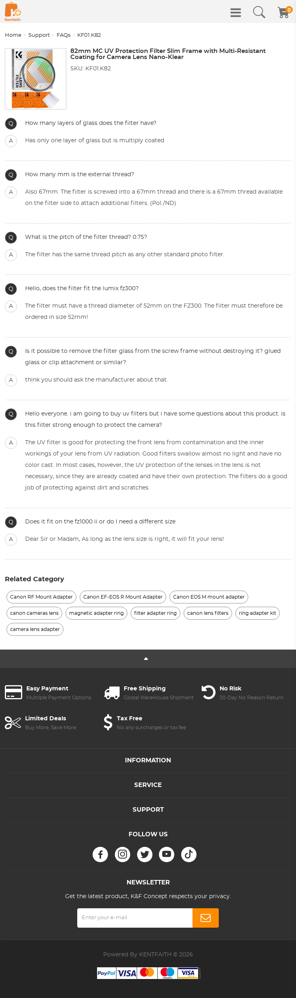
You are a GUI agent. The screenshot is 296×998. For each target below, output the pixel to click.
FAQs (63, 35)
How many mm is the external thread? (79, 174)
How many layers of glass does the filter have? (90, 123)
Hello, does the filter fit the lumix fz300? (82, 288)
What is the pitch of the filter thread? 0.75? (86, 237)
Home (13, 35)
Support (39, 35)
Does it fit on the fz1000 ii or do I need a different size (100, 522)
